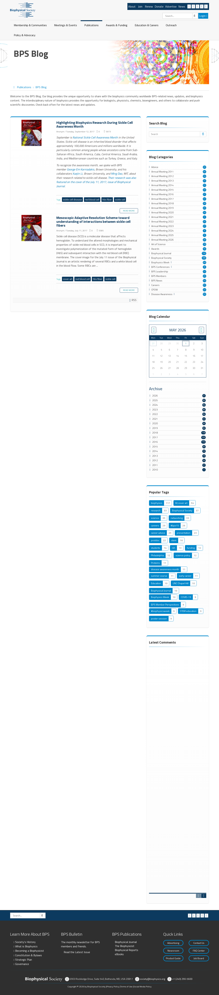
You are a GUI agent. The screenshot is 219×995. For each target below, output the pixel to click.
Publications (91, 25)
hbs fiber (107, 199)
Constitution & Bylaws (28, 955)
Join (140, 6)
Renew (149, 6)
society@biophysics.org (152, 979)
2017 (155, 437)
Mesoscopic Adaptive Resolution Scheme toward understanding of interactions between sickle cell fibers (32, 228)
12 (204, 271)
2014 (155, 451)
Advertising (173, 943)
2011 (155, 465)
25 (204, 208)
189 (204, 257)
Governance (22, 964)
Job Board (199, 958)
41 (204, 198)
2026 (155, 395)
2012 (155, 460)
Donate (159, 6)
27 (204, 226)
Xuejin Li (77, 173)
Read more (129, 210)
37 (204, 194)
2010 (155, 469)
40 (204, 171)
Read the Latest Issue (77, 952)
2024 (155, 405)
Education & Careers (146, 25)
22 (204, 289)
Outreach (171, 25)
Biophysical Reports (126, 950)
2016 (155, 442)
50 (204, 294)
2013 (155, 456)
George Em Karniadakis (80, 169)
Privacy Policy (112, 986)
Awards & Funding (116, 25)
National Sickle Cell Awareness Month (95, 137)
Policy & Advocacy (24, 35)
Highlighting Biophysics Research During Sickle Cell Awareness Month (32, 133)
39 (204, 203)
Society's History (25, 942)
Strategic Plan (23, 959)
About (132, 6)
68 (204, 262)
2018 (155, 432)
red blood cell (92, 199)
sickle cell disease (72, 199)
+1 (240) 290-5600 (182, 979)
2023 (155, 409)
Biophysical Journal (126, 942)
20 (204, 167)
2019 (155, 428)
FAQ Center (199, 950)
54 (204, 280)
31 (204, 180)
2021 (155, 419)
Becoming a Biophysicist (29, 951)
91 (204, 285)
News (181, 6)
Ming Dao (116, 173)
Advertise (171, 6)
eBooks (119, 954)
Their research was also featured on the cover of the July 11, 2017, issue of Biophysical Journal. (96, 182)
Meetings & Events (65, 25)
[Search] (180, 16)
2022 (155, 414)
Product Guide (173, 958)
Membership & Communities (30, 25)
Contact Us (198, 943)
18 (204, 244)
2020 (155, 423)
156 (204, 253)
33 (204, 189)
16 (204, 248)
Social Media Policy (142, 986)
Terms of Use (126, 986)
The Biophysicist (124, 946)
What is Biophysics (26, 946)
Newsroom (173, 950)
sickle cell (120, 199)
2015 (155, 446)
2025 (155, 400)
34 (204, 176)
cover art (67, 279)
